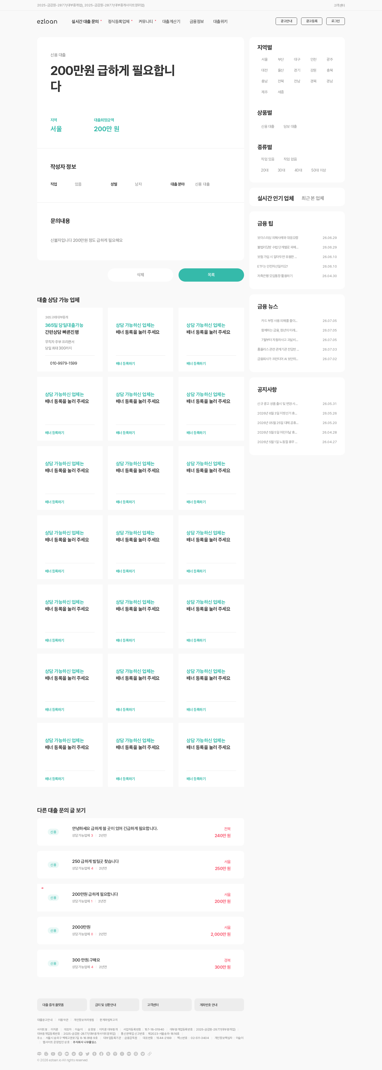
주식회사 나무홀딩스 (198, 1039)
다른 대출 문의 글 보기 (61, 810)
